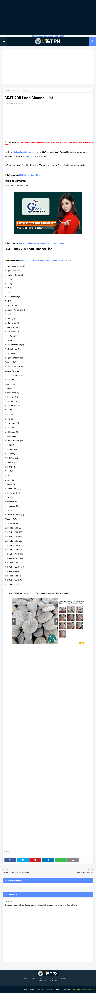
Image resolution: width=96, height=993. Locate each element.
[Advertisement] (48, 17)
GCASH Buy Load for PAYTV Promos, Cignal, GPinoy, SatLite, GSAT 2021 (45, 260)
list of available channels (22, 152)
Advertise (40, 989)
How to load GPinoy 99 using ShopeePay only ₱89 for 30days (41, 243)
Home (6, 90)
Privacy (58, 989)
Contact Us (49, 989)
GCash (41, 156)
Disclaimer (67, 989)
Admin (8, 104)
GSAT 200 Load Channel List (29, 175)
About (32, 989)
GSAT (10, 90)
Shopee (26, 156)
